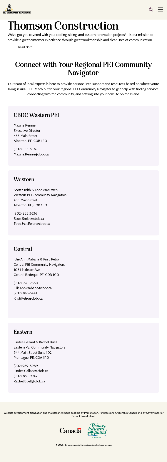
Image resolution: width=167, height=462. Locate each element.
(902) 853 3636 (25, 149)
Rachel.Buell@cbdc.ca (29, 381)
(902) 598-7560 (26, 283)
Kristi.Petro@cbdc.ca (28, 298)
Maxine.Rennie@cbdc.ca (31, 154)
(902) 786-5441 (25, 293)
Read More (25, 47)
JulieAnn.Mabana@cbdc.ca (33, 288)
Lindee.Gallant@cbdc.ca (31, 371)
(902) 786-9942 (25, 376)
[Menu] (160, 9)
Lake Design (105, 444)
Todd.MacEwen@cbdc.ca (32, 223)
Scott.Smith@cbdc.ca (29, 218)
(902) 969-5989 (26, 366)
